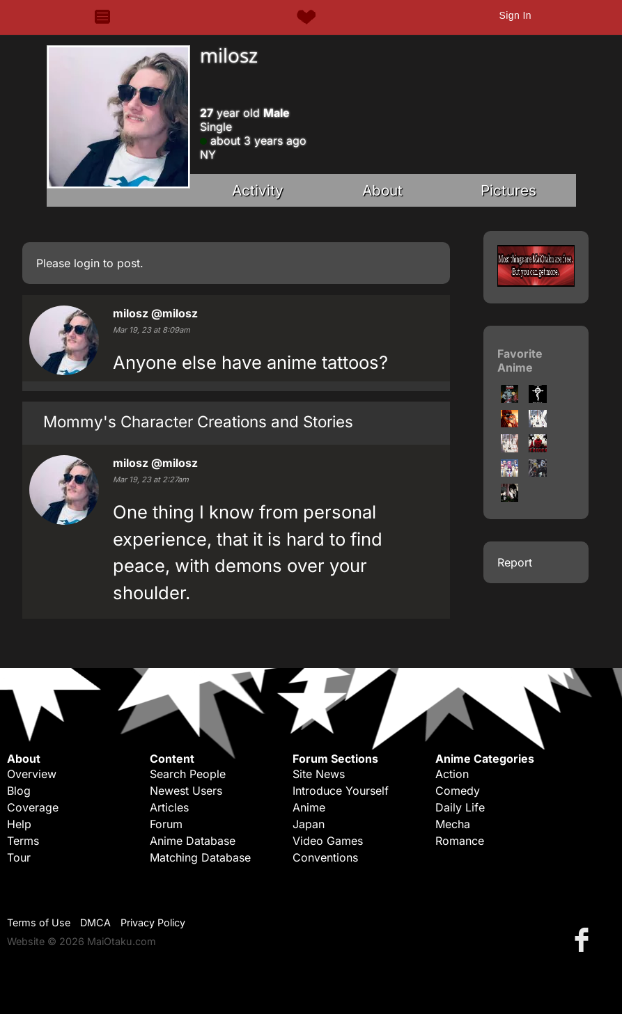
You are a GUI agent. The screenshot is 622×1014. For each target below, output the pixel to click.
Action (452, 774)
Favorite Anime (520, 360)
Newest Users (186, 791)
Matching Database (200, 857)
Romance (459, 841)
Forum (166, 824)
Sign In (515, 15)
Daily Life (460, 807)
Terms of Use (38, 922)
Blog (19, 791)
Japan (309, 824)
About (382, 190)
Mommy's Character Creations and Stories (198, 421)
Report (514, 562)
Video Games (328, 841)
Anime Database (192, 841)
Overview (31, 774)
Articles (169, 807)
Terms (23, 841)
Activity (257, 190)
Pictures (508, 190)
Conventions (325, 857)
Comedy (457, 791)
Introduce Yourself (341, 791)
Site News (319, 774)
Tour (19, 857)
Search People (188, 774)
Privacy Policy (152, 922)
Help (19, 824)
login (87, 263)
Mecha (452, 824)
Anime (309, 807)
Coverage (33, 807)
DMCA (95, 922)
